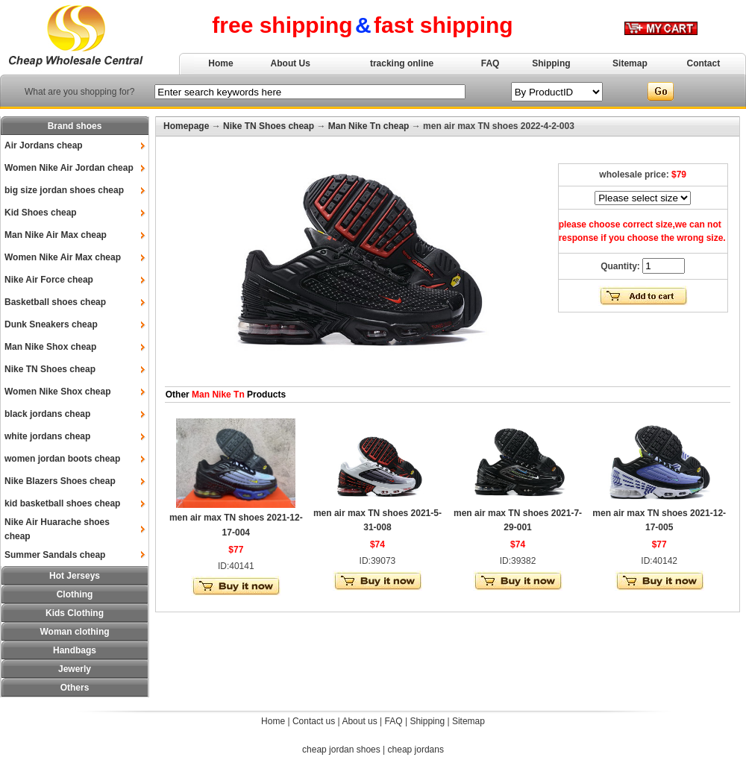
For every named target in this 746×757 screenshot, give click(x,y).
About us (359, 721)
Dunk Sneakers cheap (51, 324)
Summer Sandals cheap (54, 555)
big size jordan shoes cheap (64, 190)
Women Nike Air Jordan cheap (69, 168)
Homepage (186, 126)
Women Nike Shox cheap (57, 391)
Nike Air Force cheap (48, 279)
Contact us (313, 721)
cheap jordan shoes (341, 749)
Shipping (551, 63)
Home (220, 63)
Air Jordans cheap (43, 145)
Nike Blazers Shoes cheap (60, 481)
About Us (290, 63)
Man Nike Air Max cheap (55, 235)
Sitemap (630, 63)
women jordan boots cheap (62, 458)
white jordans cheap (47, 436)
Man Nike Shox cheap (50, 347)
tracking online (401, 63)
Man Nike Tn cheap (369, 126)
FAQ (490, 63)
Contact (704, 63)
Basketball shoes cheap (55, 302)
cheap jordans (416, 749)
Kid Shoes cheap (40, 212)
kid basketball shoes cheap (62, 503)
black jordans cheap (47, 414)
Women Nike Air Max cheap (62, 257)
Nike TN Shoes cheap (49, 369)
